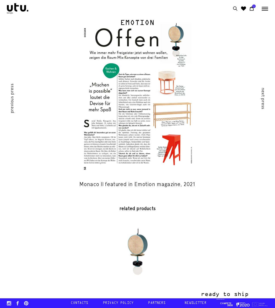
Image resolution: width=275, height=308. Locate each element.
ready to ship (228, 294)
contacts (79, 303)
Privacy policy (118, 303)
